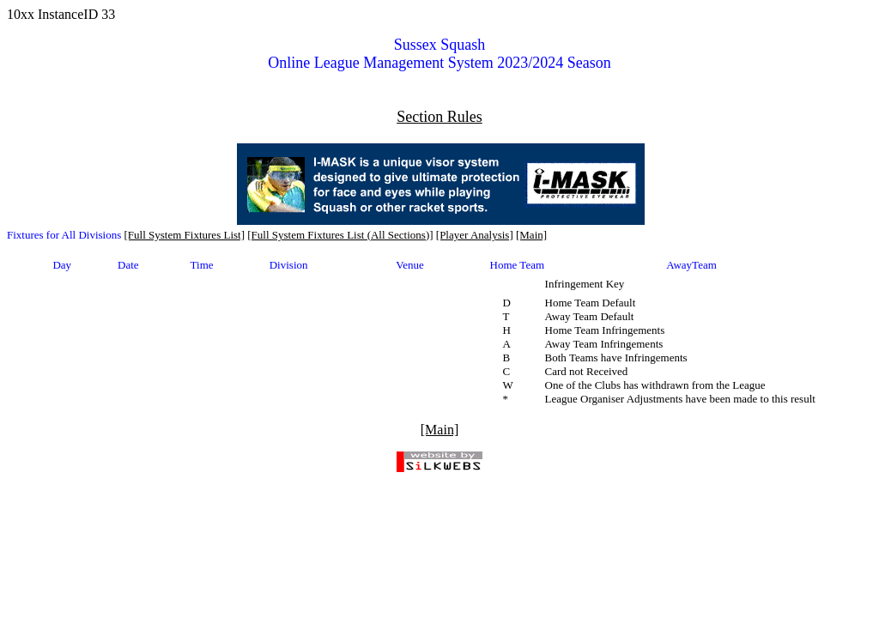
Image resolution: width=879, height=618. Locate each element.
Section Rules (439, 116)
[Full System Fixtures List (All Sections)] (340, 234)
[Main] (531, 234)
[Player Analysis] (474, 234)
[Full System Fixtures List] (184, 234)
